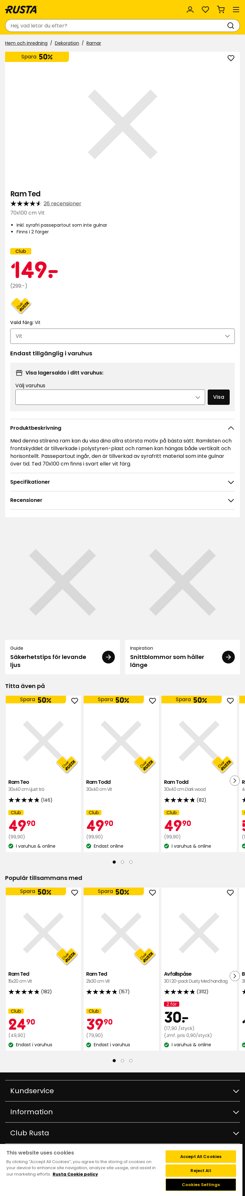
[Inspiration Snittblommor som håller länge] (182, 599)
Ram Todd (121, 786)
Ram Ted (43, 978)
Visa (218, 397)
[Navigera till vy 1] (114, 862)
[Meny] (236, 9)
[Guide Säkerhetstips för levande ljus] (62, 599)
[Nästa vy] (235, 781)
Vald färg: (25, 322)
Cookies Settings (201, 1185)
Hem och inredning (26, 43)
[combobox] (116, 25)
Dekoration (67, 43)
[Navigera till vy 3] (130, 862)
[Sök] (232, 25)
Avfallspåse (199, 978)
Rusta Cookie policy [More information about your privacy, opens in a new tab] (75, 1174)
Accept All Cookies (200, 1157)
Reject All (200, 1171)
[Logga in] (190, 9)
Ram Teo (43, 786)
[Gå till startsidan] (21, 9)
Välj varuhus (30, 385)
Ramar (93, 43)
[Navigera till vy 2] (122, 862)
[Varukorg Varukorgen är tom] (220, 9)
